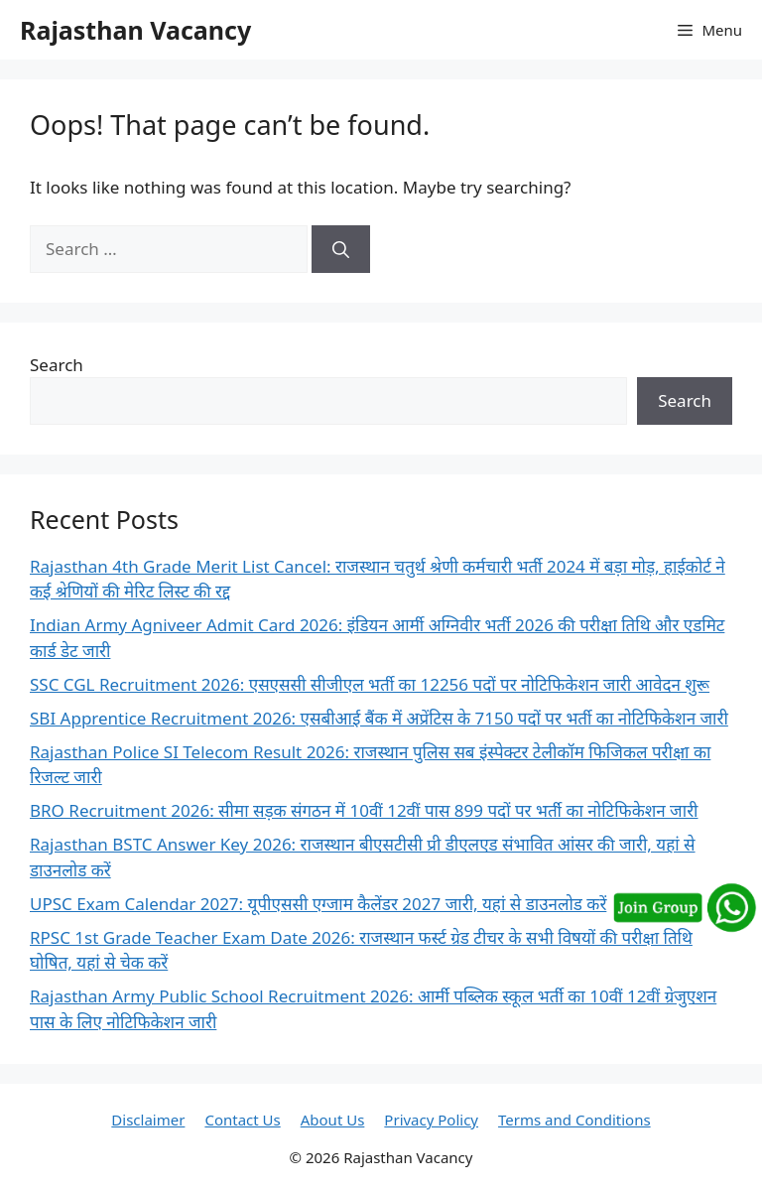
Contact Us (242, 1119)
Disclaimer (148, 1119)
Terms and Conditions (574, 1119)
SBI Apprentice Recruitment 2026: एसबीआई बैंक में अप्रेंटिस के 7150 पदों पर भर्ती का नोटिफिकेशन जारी (379, 718)
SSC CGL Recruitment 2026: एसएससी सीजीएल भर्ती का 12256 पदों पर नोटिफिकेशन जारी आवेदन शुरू (369, 684)
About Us (333, 1119)
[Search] (341, 249)
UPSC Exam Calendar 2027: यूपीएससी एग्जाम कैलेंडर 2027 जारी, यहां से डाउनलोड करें (318, 903)
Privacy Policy (431, 1119)
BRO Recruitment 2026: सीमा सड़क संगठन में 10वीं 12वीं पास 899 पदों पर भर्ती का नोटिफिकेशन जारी (364, 810)
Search (56, 364)
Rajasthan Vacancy (135, 30)
